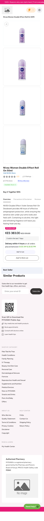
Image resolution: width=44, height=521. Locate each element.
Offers (4, 402)
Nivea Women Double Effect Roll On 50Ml (18, 17)
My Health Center (8, 446)
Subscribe (36, 291)
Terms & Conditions (9, 422)
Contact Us (24, 419)
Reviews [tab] (38, 199)
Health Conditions (8, 355)
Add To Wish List (22, 258)
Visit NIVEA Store (9, 173)
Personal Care (7, 369)
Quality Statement (8, 419)
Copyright (5, 433)
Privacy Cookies (7, 426)
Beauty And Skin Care (10, 366)
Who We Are (6, 415)
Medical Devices (8, 387)
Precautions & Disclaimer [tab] (22, 199)
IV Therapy (6, 362)
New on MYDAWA (8, 391)
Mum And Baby (7, 398)
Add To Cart (20, 252)
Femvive (5, 377)
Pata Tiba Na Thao (8, 352)
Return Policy (24, 426)
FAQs (22, 415)
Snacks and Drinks (8, 395)
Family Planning (7, 359)
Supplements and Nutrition (12, 384)
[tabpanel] (22, 214)
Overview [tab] (7, 199)
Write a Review (23, 181)
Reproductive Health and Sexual (13, 380)
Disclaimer (6, 429)
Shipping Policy (25, 422)
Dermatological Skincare (11, 373)
